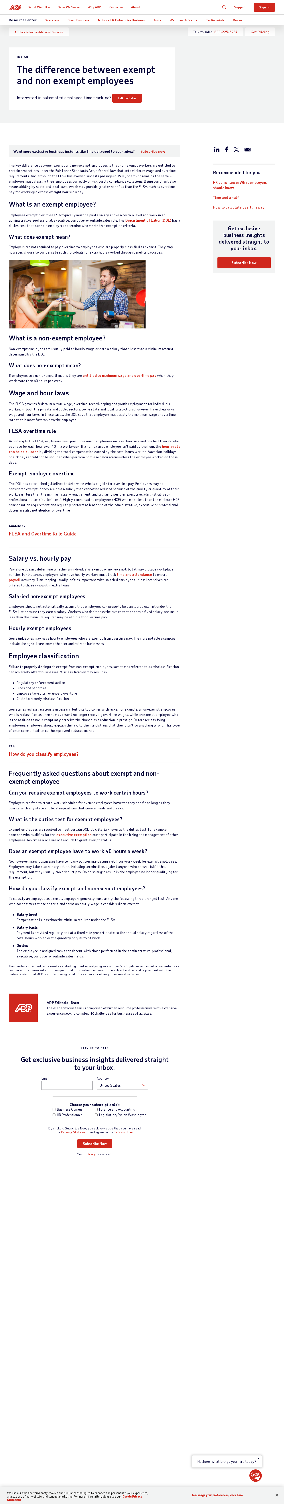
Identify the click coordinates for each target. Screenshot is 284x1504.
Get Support (18, 1376)
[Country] (33, 1471)
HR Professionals (68, 1115)
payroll (15, 580)
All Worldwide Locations (28, 1483)
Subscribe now (152, 151)
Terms (84, 1471)
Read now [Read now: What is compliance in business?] (115, 1306)
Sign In (264, 7)
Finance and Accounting (115, 1109)
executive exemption (74, 834)
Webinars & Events (183, 20)
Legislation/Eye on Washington (116, 1115)
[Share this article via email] (247, 149)
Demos (238, 20)
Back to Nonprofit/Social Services (41, 31)
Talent (85, 1388)
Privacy (121, 1471)
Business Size (137, 1368)
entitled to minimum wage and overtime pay (119, 375)
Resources (116, 7)
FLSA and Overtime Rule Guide (43, 533)
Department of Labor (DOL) (148, 220)
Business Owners (68, 1109)
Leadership (230, 1398)
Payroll (85, 1368)
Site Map (102, 1471)
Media (226, 1443)
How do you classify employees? (44, 754)
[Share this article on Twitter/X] (236, 149)
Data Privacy (232, 1413)
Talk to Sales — (33, 1368)
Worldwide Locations (238, 1368)
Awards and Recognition (240, 1391)
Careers (228, 1376)
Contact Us (18, 1361)
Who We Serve (69, 7)
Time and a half (226, 197)
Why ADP (94, 7)
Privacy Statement (75, 1132)
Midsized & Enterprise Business (121, 20)
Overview (52, 20)
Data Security (233, 1406)
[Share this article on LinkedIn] (217, 149)
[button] (255, 1475)
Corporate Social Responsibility (246, 1383)
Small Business (78, 20)
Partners (134, 1383)
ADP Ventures (233, 1428)
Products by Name (94, 1438)
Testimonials (215, 20)
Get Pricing (260, 32)
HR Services (89, 1403)
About (136, 7)
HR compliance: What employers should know (240, 185)
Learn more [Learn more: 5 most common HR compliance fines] (208, 1306)
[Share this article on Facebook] (226, 149)
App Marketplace (93, 1431)
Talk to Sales (127, 98)
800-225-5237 (226, 32)
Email (45, 1078)
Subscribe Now (243, 262)
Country (103, 1078)
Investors (229, 1436)
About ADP (231, 1361)
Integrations (89, 1423)
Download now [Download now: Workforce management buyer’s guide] (28, 1306)
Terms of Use (123, 1132)
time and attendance (134, 574)
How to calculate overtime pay (238, 207)
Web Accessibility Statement (204, 1471)
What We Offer (40, 7)
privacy (90, 1154)
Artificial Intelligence (238, 1421)
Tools (157, 20)
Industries (135, 1376)
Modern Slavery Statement (154, 1471)
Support (240, 7)
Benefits (86, 1396)
